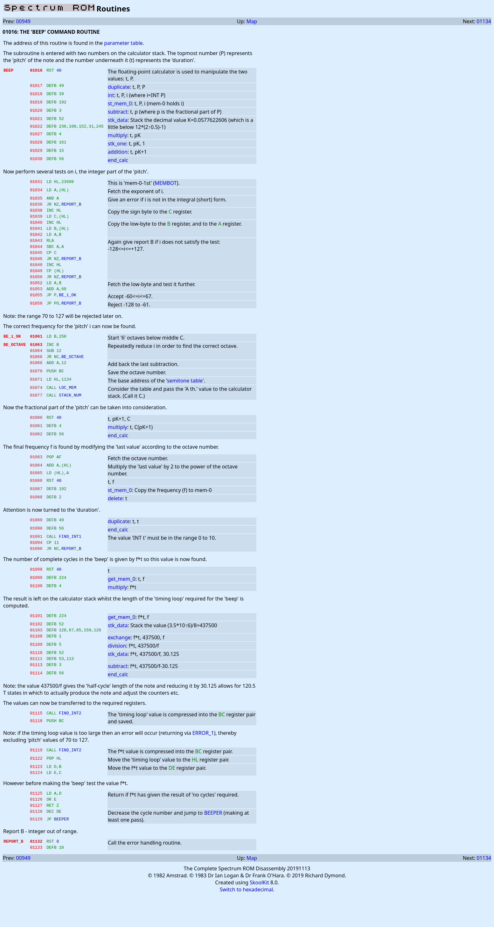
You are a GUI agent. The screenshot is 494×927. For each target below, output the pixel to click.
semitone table (185, 398)
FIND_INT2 (70, 738)
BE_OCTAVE (72, 374)
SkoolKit (259, 913)
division (117, 668)
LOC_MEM (67, 406)
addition (118, 151)
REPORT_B (71, 206)
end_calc (118, 160)
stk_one (117, 143)
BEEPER (213, 842)
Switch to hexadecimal (246, 920)
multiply (117, 135)
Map (252, 21)
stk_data (118, 119)
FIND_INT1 (70, 555)
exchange (119, 660)
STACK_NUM (70, 414)
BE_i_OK (67, 311)
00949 (23, 21)
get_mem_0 (122, 599)
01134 (484, 21)
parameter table (123, 42)
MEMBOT (166, 182)
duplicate (119, 86)
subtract (118, 111)
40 (58, 71)
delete (115, 516)
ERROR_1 (203, 757)
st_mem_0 (120, 103)
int (111, 95)
